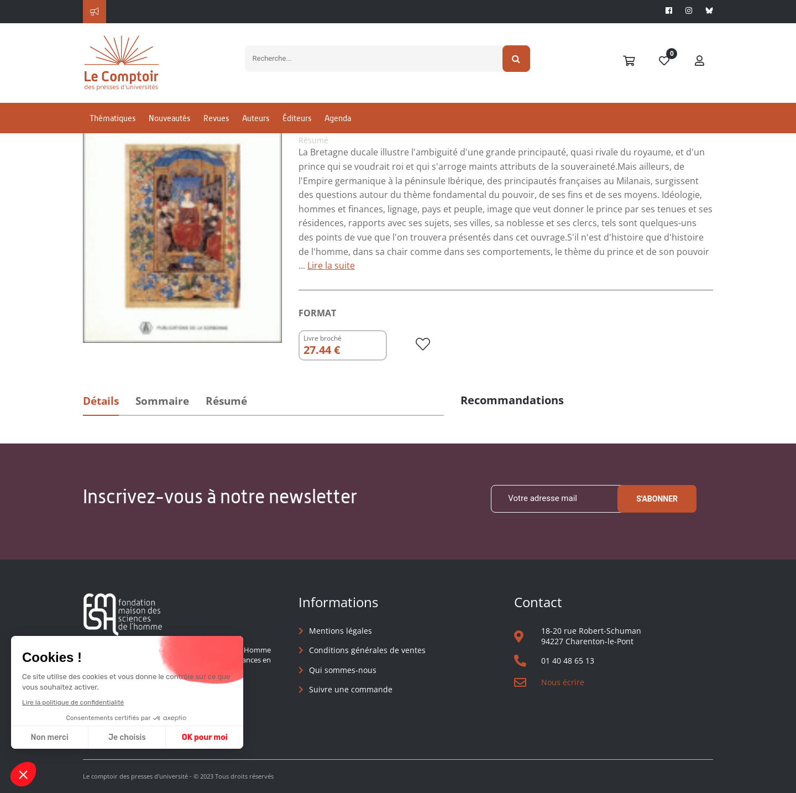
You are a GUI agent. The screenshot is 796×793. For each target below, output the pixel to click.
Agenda (337, 118)
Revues (216, 118)
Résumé (226, 401)
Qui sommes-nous (342, 670)
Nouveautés (169, 118)
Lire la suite (331, 265)
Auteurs (255, 118)
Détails (101, 401)
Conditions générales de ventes (367, 650)
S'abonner (657, 498)
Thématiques (112, 118)
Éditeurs (296, 118)
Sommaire (162, 401)
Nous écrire (562, 682)
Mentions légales (340, 630)
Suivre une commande (350, 689)
